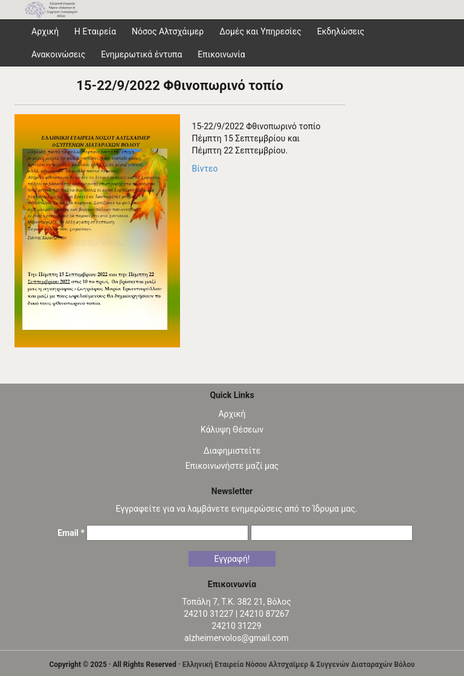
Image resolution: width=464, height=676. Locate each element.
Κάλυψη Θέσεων (232, 429)
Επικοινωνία (221, 54)
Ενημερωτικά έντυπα (141, 54)
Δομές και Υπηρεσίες (260, 31)
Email (71, 533)
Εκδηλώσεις (340, 31)
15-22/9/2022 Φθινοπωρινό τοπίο (179, 85)
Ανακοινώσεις (58, 54)
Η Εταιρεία (95, 31)
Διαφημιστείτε (232, 450)
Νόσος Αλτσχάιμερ (168, 31)
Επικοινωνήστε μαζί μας (232, 466)
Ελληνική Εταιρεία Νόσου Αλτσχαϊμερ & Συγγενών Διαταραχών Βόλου (298, 664)
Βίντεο (205, 168)
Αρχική (231, 414)
